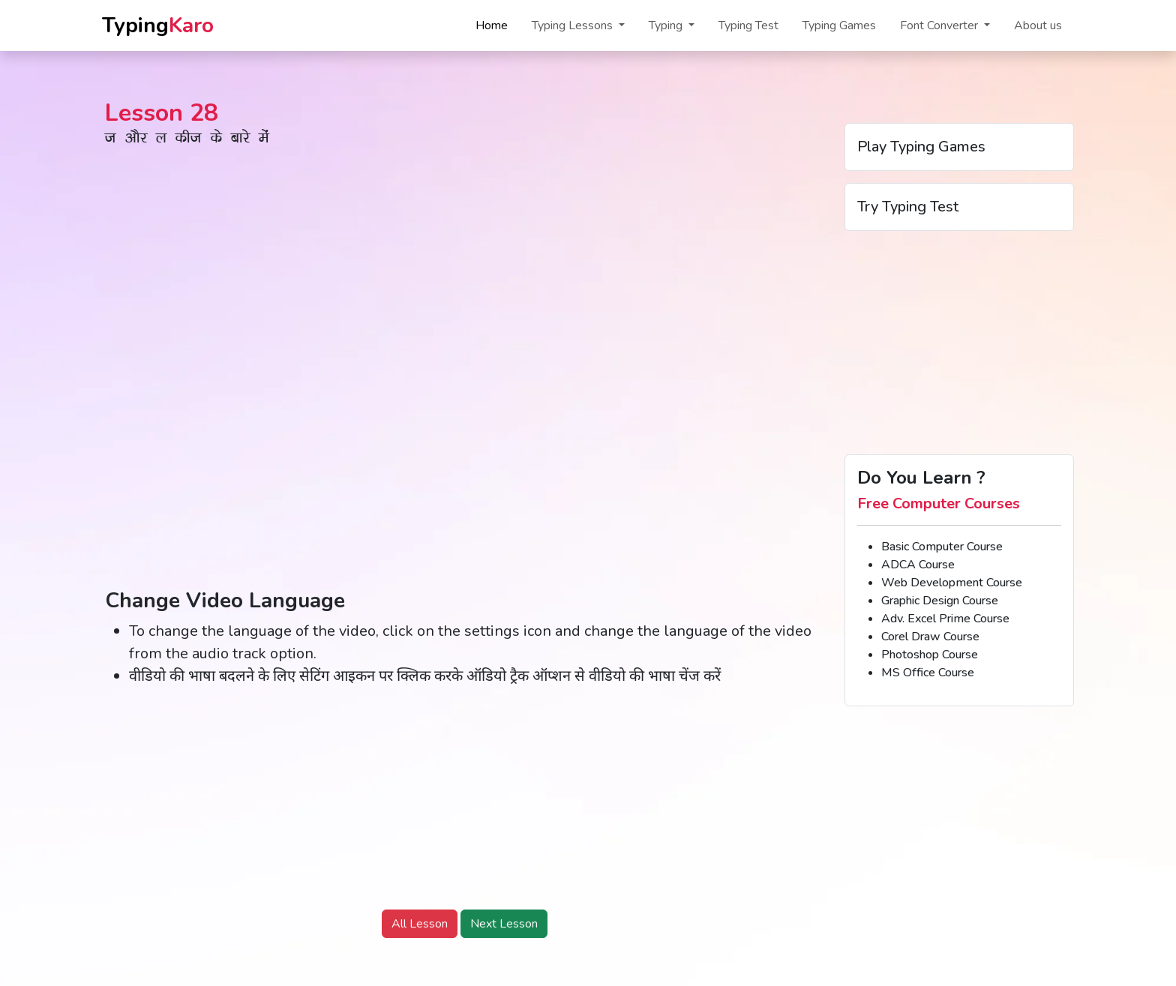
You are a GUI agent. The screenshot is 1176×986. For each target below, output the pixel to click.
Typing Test (748, 25)
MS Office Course (927, 672)
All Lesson (420, 924)
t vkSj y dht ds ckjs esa (187, 140)
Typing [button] (667, 25)
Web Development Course (951, 582)
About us (1038, 25)
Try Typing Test (907, 206)
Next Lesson (504, 924)
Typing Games (839, 25)
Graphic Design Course (939, 600)
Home (492, 25)
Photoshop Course (929, 654)
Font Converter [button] (940, 25)
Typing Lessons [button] (574, 25)
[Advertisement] (464, 805)
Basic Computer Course (942, 546)
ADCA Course (918, 564)
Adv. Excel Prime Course (945, 618)
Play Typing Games (921, 146)
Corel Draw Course (930, 636)
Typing (158, 25)
